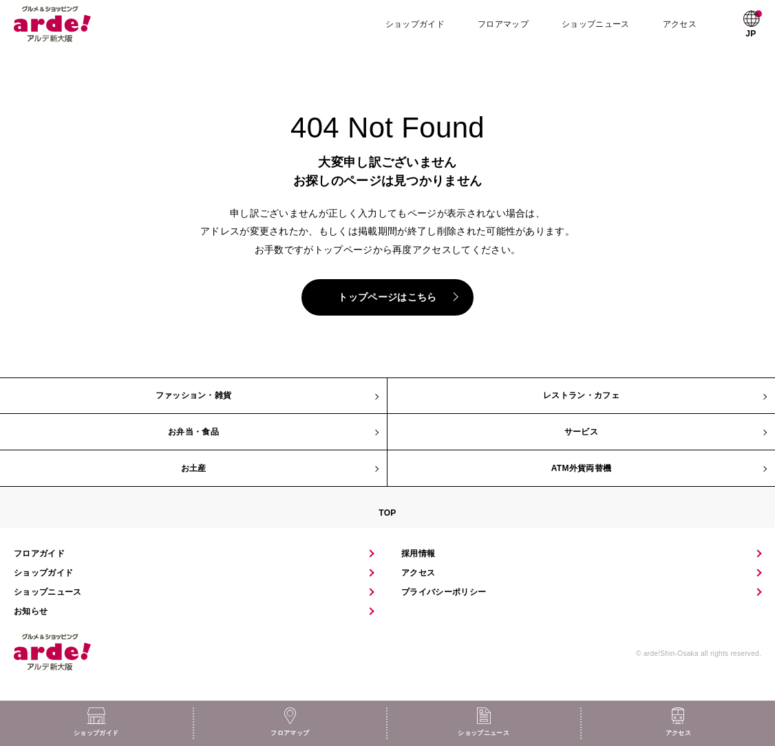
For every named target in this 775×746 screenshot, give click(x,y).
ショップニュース (596, 24)
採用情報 (418, 553)
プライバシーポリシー (443, 592)
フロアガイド (39, 553)
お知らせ (30, 611)
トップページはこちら (387, 297)
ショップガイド (416, 24)
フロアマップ (504, 24)
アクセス (680, 24)
